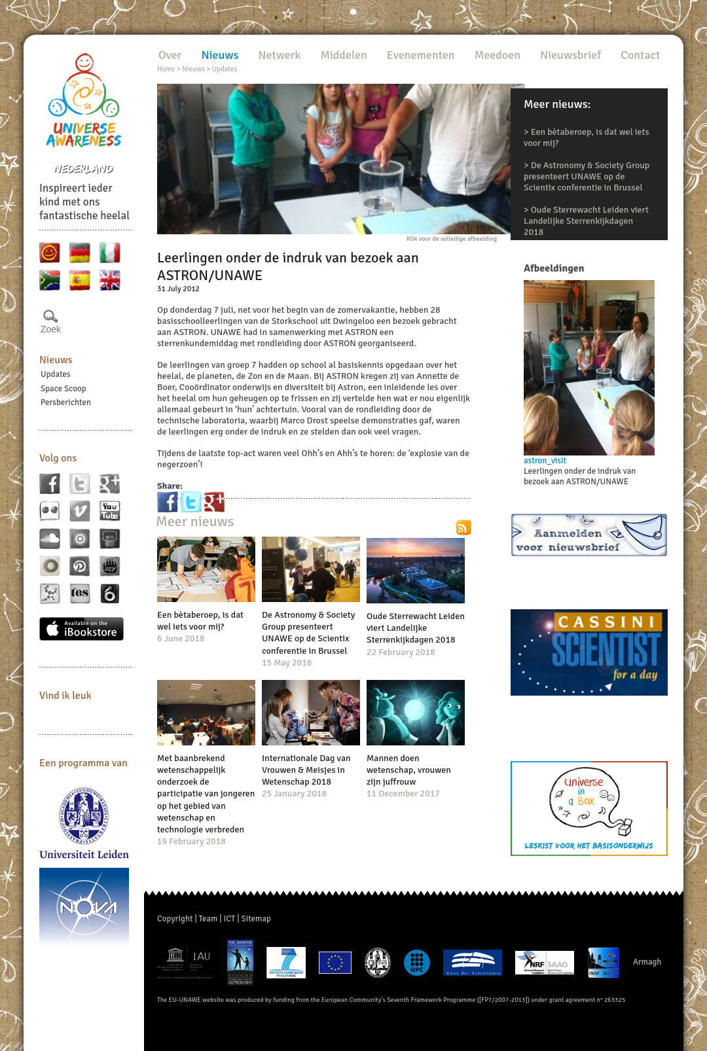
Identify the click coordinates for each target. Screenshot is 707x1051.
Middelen (343, 55)
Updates (56, 374)
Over (169, 55)
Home (166, 69)
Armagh (647, 962)
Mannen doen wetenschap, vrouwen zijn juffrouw (409, 770)
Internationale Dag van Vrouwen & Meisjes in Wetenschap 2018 (306, 770)
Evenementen (421, 55)
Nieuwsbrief (570, 55)
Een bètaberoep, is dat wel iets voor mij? (200, 620)
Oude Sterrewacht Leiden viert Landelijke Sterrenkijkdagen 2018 (586, 221)
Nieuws (56, 359)
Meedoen (497, 55)
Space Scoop (63, 388)
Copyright (175, 919)
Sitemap (256, 919)
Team (208, 919)
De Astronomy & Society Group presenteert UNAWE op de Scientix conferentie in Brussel (586, 176)
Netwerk (279, 55)
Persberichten (66, 402)
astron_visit (545, 460)
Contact (640, 55)
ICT (229, 919)
